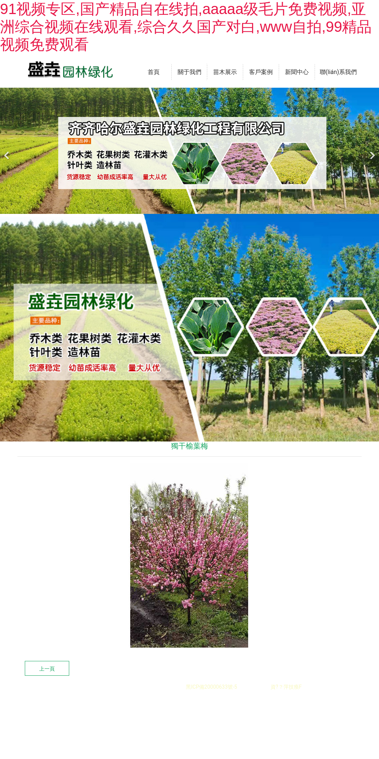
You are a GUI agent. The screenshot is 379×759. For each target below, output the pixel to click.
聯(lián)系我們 (338, 71)
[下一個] (371, 151)
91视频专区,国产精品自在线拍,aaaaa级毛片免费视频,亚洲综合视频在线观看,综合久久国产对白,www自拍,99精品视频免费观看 (186, 27)
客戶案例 (261, 71)
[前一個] (7, 151)
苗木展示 (225, 71)
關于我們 (189, 71)
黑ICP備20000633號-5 (211, 687)
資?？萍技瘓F (286, 687)
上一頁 (47, 669)
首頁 (154, 71)
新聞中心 (297, 71)
